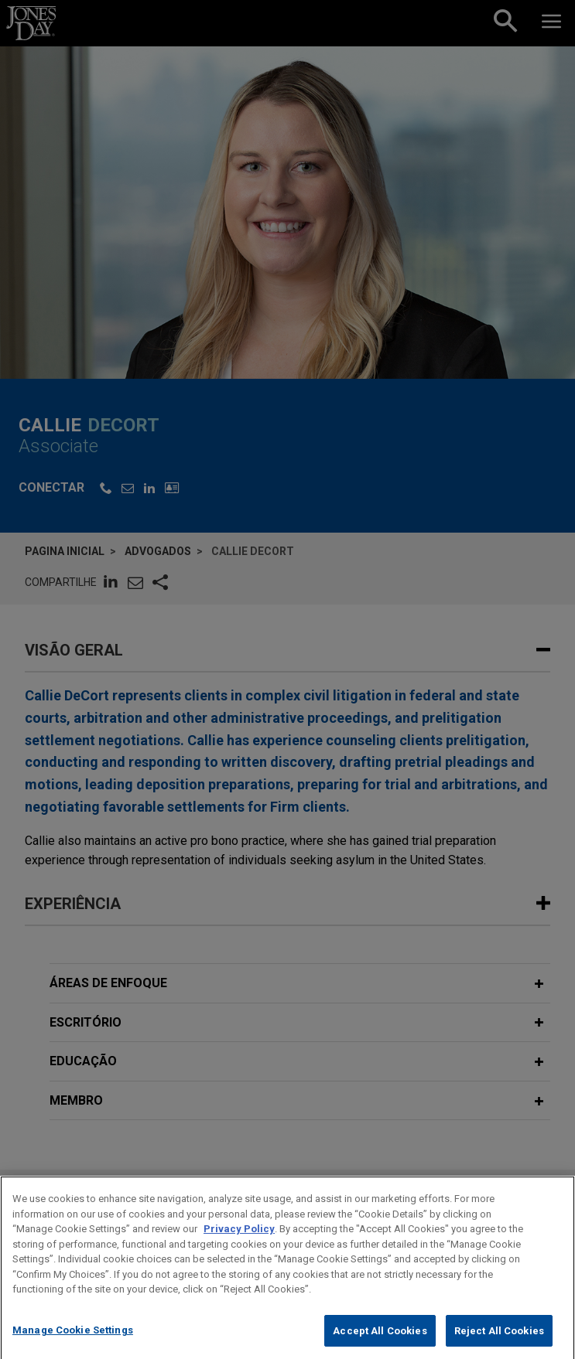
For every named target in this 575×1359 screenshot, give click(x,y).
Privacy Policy (239, 1239)
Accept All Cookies (379, 1341)
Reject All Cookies (499, 1341)
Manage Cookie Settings (72, 1341)
